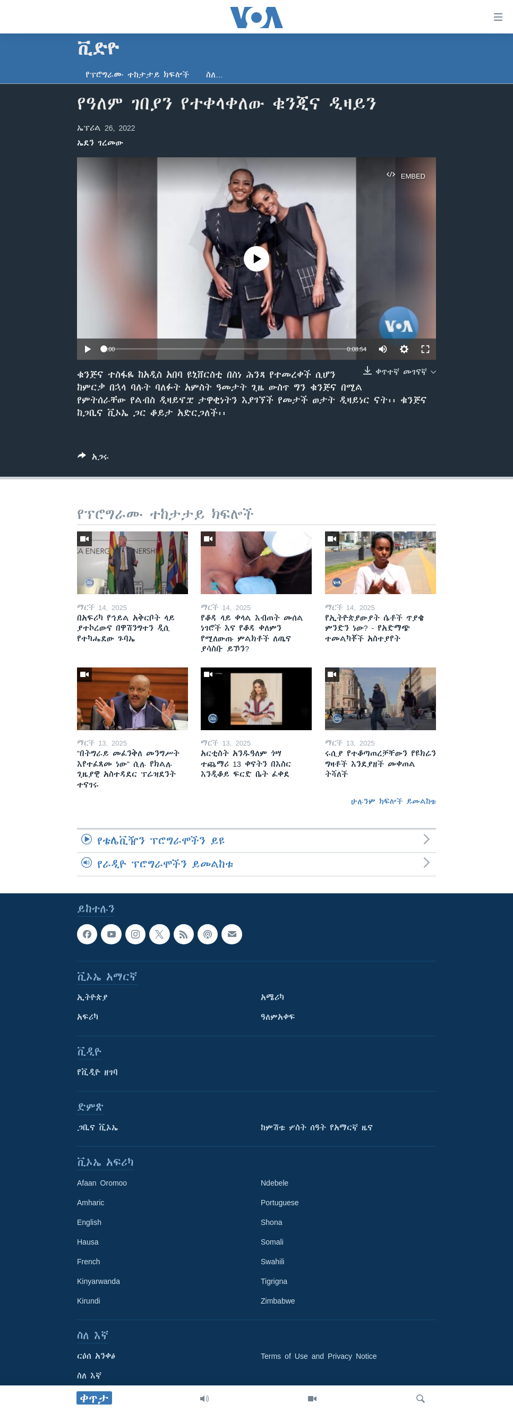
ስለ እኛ (89, 1376)
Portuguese (280, 1203)
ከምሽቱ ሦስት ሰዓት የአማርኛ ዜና (317, 1128)
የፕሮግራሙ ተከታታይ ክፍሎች (137, 75)
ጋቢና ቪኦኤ (97, 1128)
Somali (272, 1242)
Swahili (272, 1262)
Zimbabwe (278, 1301)
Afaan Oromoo (102, 1183)
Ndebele (274, 1183)
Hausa (87, 1242)
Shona (271, 1223)
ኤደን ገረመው (100, 143)
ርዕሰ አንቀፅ (96, 1357)
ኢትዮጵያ (92, 998)
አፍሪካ (87, 1017)
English (89, 1223)
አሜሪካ (272, 998)
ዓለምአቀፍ (278, 1017)
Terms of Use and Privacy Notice (319, 1357)
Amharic (90, 1203)
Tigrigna (274, 1282)
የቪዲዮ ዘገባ (97, 1073)
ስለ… (214, 75)
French (88, 1262)
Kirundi (88, 1301)
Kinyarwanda (98, 1282)
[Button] (93, 459)
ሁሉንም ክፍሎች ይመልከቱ (393, 801)
